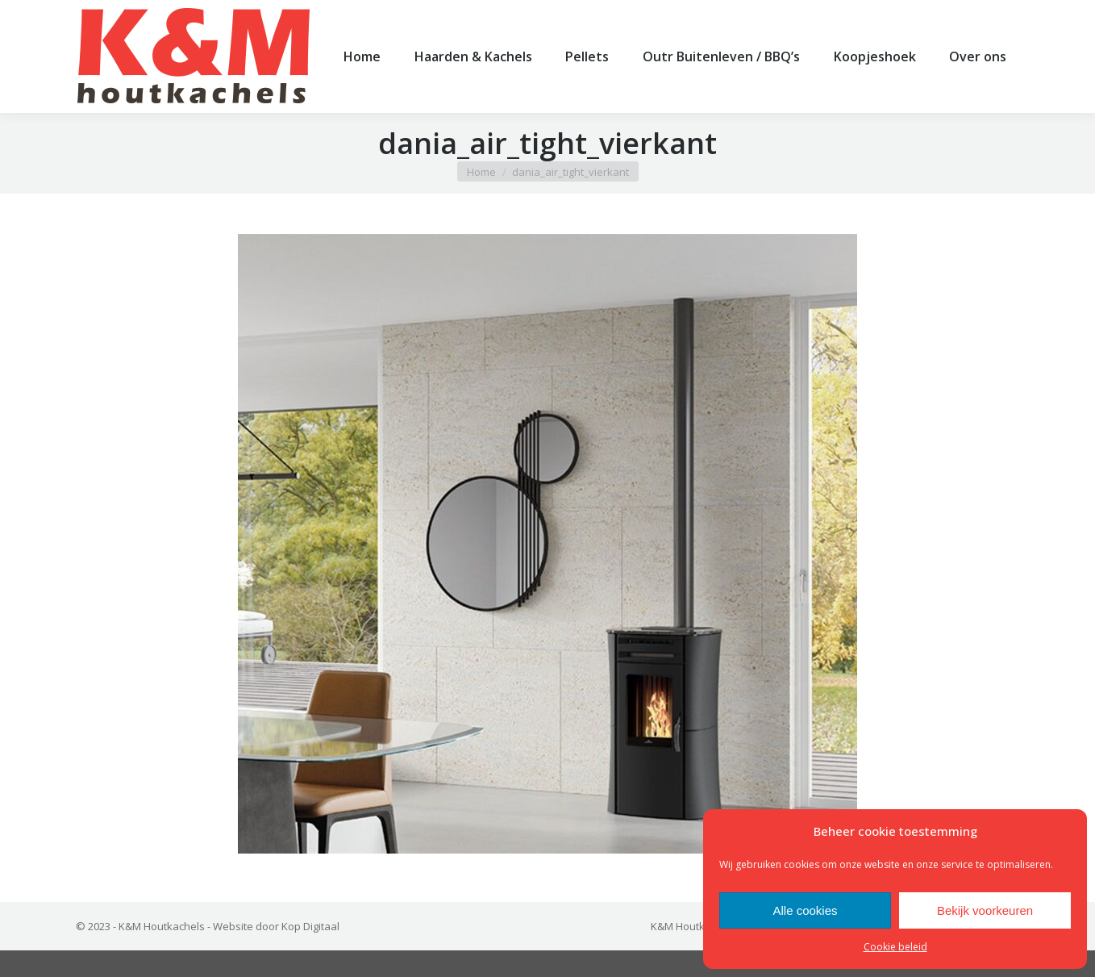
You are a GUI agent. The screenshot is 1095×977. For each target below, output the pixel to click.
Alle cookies (804, 910)
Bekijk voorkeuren (985, 910)
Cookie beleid (895, 947)
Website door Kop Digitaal (276, 953)
